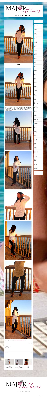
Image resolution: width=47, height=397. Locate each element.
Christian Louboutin (22, 340)
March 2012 (35, 131)
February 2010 (35, 164)
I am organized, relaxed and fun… (9, 367)
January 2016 (35, 70)
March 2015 (35, 83)
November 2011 (36, 136)
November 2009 (36, 168)
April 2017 (35, 50)
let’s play (28, 367)
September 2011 (36, 139)
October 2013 (35, 106)
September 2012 (36, 123)
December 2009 (36, 167)
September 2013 (36, 107)
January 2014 (35, 102)
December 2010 (36, 151)
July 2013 (35, 110)
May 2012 (35, 128)
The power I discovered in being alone (19, 367)
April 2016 (35, 66)
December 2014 (36, 87)
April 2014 (35, 98)
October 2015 (35, 74)
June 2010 (35, 159)
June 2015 (35, 79)
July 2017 (35, 46)
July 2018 (35, 30)
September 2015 (36, 75)
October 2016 (35, 58)
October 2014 (35, 90)
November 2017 (36, 41)
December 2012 (36, 119)
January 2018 (35, 38)
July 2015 (35, 78)
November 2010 (36, 152)
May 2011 (35, 144)
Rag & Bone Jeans (18, 340)
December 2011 (36, 135)
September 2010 (36, 155)
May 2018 (35, 33)
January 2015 (35, 86)
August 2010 (35, 156)
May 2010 (35, 160)
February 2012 (35, 132)
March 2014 (35, 99)
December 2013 (36, 103)
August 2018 (35, 29)
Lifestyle (10, 366)
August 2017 (35, 45)
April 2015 (35, 82)
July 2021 (35, 26)
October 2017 (35, 42)
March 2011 (35, 147)
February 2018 (35, 37)
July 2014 (35, 94)
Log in (35, 173)
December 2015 (36, 71)
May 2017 (35, 49)
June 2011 (35, 143)
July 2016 (35, 62)
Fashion (19, 366)
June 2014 (35, 95)
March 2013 (35, 115)
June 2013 (35, 111)
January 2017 (35, 54)
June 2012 (35, 127)
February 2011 (35, 148)
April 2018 (35, 34)
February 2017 (35, 53)
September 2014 (36, 91)
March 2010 (35, 163)
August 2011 (35, 140)
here (11, 110)
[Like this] (18, 64)
